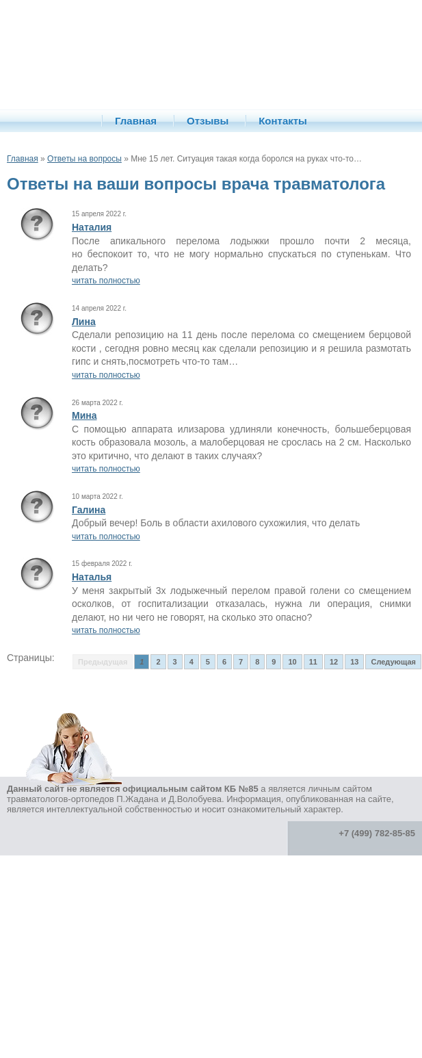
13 (354, 662)
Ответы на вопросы (84, 159)
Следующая (393, 662)
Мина (84, 415)
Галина (88, 509)
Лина (84, 321)
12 (334, 662)
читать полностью (106, 280)
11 (313, 662)
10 (292, 662)
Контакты (283, 121)
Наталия (91, 227)
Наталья (91, 576)
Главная (136, 121)
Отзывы (207, 121)
